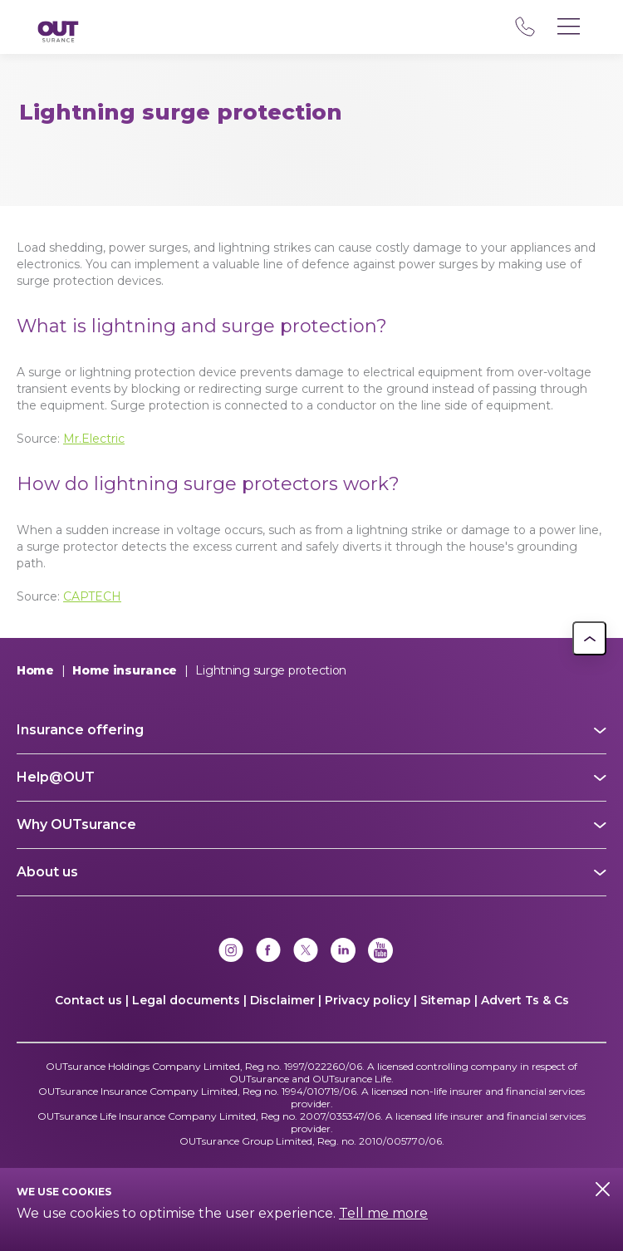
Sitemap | (449, 1000)
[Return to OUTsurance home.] (58, 33)
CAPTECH (92, 596)
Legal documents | (189, 1000)
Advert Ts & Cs (525, 1000)
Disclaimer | (285, 1000)
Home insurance (124, 670)
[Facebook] (268, 952)
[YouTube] (380, 952)
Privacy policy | (371, 1000)
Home (35, 670)
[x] (305, 952)
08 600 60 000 (524, 27)
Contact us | (92, 1000)
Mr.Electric (94, 438)
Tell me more (383, 1213)
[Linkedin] (343, 952)
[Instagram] (230, 952)
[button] (589, 638)
